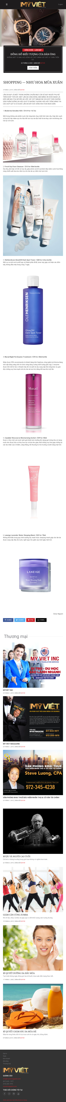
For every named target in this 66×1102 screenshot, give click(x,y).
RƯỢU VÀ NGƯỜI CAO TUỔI (16, 856)
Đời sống (5, 1061)
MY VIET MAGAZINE (11, 744)
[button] (5, 28)
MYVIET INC (8, 690)
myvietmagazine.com (10, 1086)
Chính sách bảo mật (8, 1100)
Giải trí (5, 1053)
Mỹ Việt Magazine (33, 5)
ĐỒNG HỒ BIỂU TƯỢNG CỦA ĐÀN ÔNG (33, 54)
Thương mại (7, 1063)
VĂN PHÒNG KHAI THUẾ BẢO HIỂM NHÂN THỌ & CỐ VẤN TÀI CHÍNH (31, 797)
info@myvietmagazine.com (12, 1079)
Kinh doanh (6, 1058)
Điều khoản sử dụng (21, 1100)
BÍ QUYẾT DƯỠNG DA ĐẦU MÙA (19, 973)
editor (42, 63)
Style (4, 1056)
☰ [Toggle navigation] (7, 4)
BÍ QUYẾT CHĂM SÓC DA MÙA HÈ (19, 1031)
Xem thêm (33, 68)
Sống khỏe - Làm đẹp (33, 50)
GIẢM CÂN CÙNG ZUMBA (15, 914)
